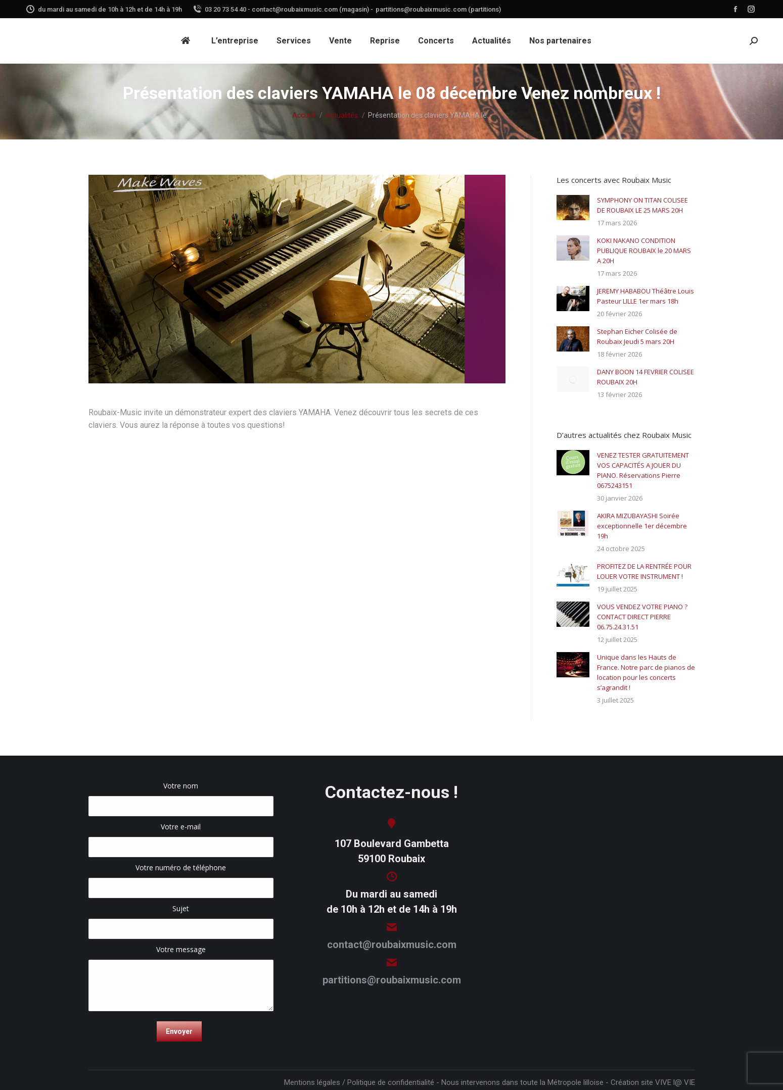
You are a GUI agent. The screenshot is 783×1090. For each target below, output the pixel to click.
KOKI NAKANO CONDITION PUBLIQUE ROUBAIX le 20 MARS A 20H (644, 250)
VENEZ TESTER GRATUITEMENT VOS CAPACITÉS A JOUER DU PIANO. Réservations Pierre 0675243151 (643, 470)
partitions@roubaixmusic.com (392, 980)
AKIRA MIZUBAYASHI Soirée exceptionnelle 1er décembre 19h (642, 525)
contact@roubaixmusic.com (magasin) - (312, 9)
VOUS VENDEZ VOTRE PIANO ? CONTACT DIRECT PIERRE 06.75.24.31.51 (642, 616)
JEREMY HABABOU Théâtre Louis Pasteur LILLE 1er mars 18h (645, 296)
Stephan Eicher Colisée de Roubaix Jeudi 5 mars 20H (637, 336)
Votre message (181, 954)
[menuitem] (187, 41)
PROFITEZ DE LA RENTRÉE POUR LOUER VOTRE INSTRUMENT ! (644, 571)
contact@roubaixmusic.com (391, 944)
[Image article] (573, 207)
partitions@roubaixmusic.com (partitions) (438, 9)
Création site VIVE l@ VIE (653, 1082)
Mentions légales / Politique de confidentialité (359, 1082)
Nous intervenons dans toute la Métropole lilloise (522, 1082)
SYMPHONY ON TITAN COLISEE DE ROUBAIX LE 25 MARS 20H (642, 205)
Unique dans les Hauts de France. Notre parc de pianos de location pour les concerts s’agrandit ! (646, 672)
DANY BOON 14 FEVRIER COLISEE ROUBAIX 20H (645, 376)
